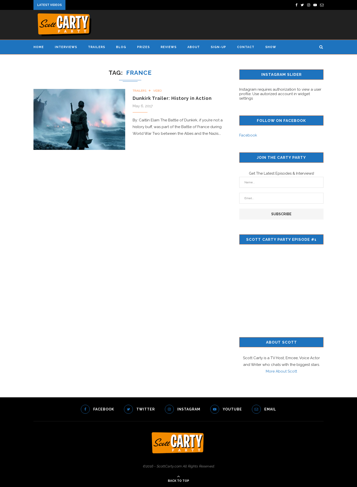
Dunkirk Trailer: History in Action (172, 98)
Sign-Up (218, 47)
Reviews (169, 47)
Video (157, 90)
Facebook (248, 135)
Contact (245, 47)
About (193, 47)
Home (38, 47)
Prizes (143, 47)
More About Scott (281, 371)
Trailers (96, 47)
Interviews (66, 47)
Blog (121, 47)
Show (270, 47)
